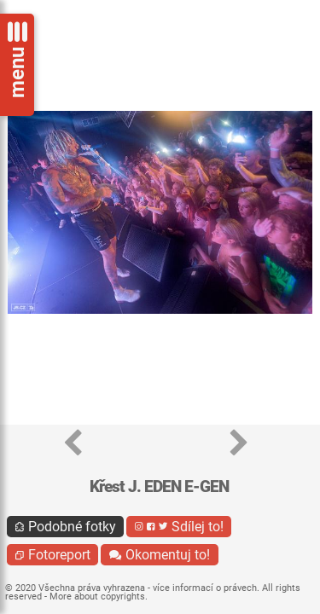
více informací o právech (205, 588)
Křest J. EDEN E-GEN (159, 486)
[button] (73, 443)
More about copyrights (97, 596)
